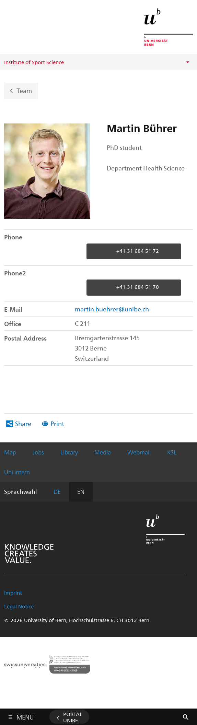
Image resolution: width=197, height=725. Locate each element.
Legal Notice (19, 606)
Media (102, 452)
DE (57, 491)
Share (23, 423)
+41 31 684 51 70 (137, 286)
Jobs (38, 452)
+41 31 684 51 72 (137, 250)
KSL (171, 452)
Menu (25, 715)
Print (57, 423)
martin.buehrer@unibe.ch (112, 309)
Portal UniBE (72, 717)
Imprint (13, 592)
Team (24, 90)
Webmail (139, 452)
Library (69, 452)
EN (80, 491)
